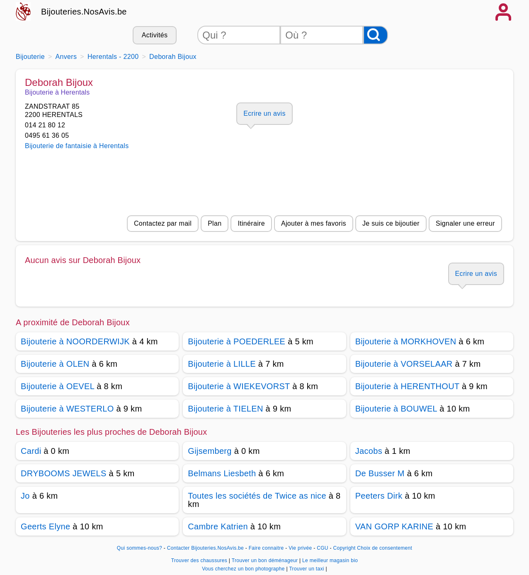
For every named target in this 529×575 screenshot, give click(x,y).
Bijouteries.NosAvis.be (84, 11)
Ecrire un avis (264, 113)
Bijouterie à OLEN (55, 363)
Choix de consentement (384, 548)
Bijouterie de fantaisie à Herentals (77, 145)
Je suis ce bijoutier (391, 223)
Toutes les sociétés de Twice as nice (257, 495)
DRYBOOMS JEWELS (64, 473)
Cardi (31, 451)
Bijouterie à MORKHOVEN (405, 341)
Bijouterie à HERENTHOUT (407, 386)
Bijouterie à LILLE (222, 363)
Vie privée (300, 548)
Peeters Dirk (379, 495)
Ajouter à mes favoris (313, 223)
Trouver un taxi (307, 569)
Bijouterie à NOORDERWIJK (75, 341)
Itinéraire (251, 223)
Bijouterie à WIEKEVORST (239, 386)
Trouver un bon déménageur (265, 560)
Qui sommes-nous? (139, 548)
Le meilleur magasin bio (330, 560)
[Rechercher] (375, 35)
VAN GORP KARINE (394, 526)
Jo (25, 495)
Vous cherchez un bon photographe (244, 569)
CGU (322, 548)
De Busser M (380, 473)
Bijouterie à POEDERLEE (236, 341)
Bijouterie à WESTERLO (67, 408)
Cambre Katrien (218, 526)
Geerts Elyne (45, 526)
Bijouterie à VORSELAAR (404, 363)
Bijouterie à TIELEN (225, 408)
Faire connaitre (266, 548)
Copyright (344, 548)
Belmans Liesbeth (222, 473)
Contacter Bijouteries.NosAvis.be (205, 548)
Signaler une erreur (465, 223)
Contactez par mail (163, 223)
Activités (154, 35)
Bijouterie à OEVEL (57, 386)
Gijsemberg (209, 451)
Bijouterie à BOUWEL (396, 408)
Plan (214, 223)
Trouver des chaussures (200, 560)
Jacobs (368, 451)
